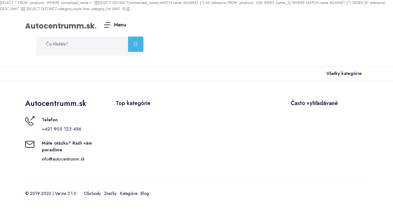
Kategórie (128, 193)
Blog (145, 193)
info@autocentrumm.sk (63, 159)
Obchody (92, 193)
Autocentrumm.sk (60, 26)
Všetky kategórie (343, 73)
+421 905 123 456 (61, 129)
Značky (110, 193)
